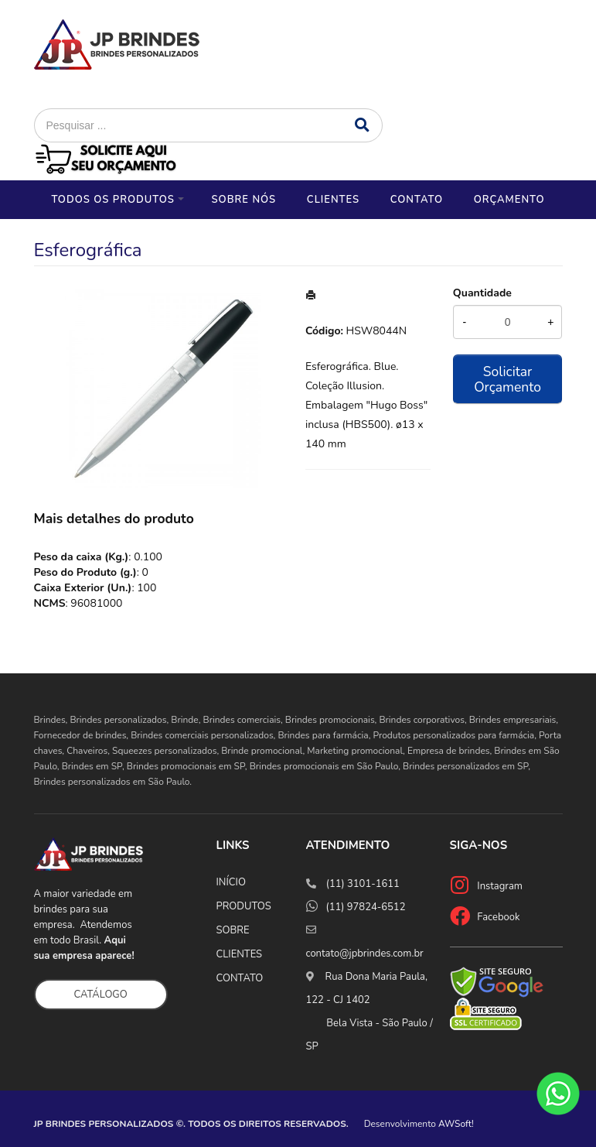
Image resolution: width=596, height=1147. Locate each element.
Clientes (333, 200)
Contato (416, 200)
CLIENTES (239, 954)
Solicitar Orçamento (507, 379)
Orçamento (509, 200)
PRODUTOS (243, 906)
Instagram (500, 886)
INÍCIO (231, 882)
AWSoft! (456, 1124)
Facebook (498, 917)
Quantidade (482, 293)
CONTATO (240, 978)
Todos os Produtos (112, 200)
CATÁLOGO (101, 994)
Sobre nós (243, 200)
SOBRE (233, 930)
